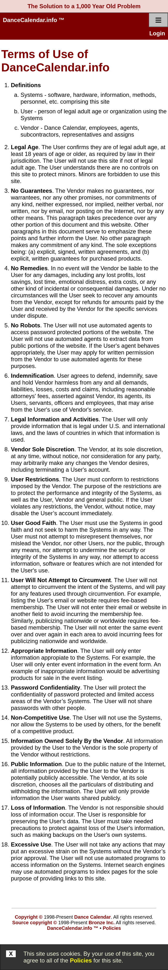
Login (157, 33)
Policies (81, 960)
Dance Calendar (92, 917)
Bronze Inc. (102, 922)
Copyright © (29, 917)
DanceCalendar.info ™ (34, 20)
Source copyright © (34, 922)
